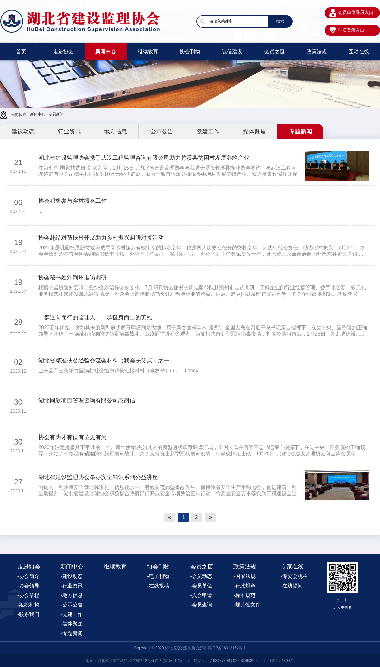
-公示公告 (71, 604)
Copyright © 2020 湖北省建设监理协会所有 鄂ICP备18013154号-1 (190, 648)
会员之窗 (274, 51)
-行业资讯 (71, 585)
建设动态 (23, 131)
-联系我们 (28, 614)
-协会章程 (28, 595)
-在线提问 (292, 585)
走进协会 (63, 51)
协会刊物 (190, 51)
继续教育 (148, 51)
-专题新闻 (71, 633)
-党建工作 (71, 614)
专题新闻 (56, 114)
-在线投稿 (158, 585)
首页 (21, 51)
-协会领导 (28, 585)
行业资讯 (69, 131)
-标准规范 (244, 595)
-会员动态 (201, 576)
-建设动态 (71, 576)
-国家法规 (244, 576)
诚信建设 (232, 51)
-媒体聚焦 (71, 623)
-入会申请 (201, 595)
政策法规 (317, 51)
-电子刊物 (158, 576)
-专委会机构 (294, 576)
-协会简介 (28, 576)
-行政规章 (244, 585)
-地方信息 (71, 595)
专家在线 (292, 566)
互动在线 (359, 51)
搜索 (280, 21)
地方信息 (115, 131)
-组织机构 (28, 604)
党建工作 (208, 131)
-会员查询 (201, 604)
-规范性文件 (246, 604)
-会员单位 (201, 585)
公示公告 (161, 131)
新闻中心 (105, 51)
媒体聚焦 (254, 131)
